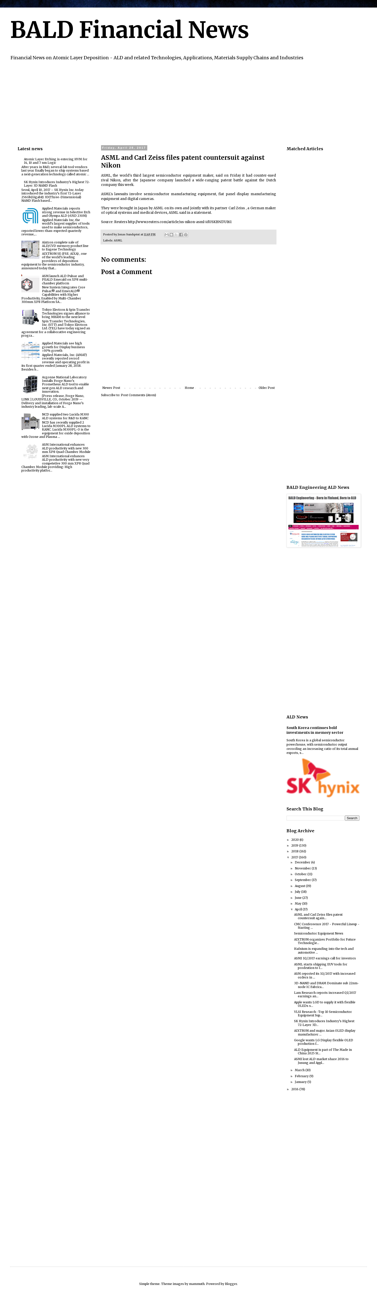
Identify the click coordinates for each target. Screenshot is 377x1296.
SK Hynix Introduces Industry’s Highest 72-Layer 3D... (324, 1022)
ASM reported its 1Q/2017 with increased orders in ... (324, 975)
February (302, 1076)
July (298, 892)
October (301, 874)
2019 (295, 845)
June (298, 898)
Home (189, 388)
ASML (118, 240)
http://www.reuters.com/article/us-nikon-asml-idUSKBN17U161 (179, 222)
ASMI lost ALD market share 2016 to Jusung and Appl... (321, 1060)
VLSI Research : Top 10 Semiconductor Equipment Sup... (323, 1013)
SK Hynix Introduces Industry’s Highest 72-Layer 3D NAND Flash (57, 183)
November (303, 868)
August (300, 886)
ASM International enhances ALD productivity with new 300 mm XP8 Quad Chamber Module (66, 448)
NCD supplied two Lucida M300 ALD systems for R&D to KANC (65, 416)
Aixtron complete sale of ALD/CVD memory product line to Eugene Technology (65, 245)
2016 (295, 1089)
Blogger (231, 1284)
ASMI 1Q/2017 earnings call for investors (325, 958)
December (303, 862)
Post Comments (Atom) (138, 395)
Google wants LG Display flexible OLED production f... (323, 1042)
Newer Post (111, 388)
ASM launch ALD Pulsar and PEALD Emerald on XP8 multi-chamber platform (65, 279)
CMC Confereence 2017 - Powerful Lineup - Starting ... (326, 925)
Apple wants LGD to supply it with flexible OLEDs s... (324, 1004)
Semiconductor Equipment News (318, 933)
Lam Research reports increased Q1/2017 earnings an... (325, 994)
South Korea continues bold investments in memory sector (315, 730)
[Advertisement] (168, 102)
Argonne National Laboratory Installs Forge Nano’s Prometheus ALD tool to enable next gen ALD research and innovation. (65, 384)
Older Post (267, 388)
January (301, 1082)
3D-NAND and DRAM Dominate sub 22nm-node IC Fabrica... (326, 985)
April (299, 909)
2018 (295, 851)
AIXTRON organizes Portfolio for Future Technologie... (325, 941)
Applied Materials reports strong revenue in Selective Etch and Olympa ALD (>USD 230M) (66, 212)
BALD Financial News (129, 30)
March (300, 1070)
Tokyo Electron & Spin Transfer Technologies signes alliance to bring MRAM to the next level (66, 313)
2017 (295, 857)
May (298, 903)
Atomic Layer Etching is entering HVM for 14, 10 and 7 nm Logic (55, 161)
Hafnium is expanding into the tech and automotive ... (324, 950)
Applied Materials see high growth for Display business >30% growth (63, 346)
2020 (295, 840)
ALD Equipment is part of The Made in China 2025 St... (323, 1051)
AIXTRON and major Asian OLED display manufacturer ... (324, 1032)
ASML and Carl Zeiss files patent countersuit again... (318, 916)
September (303, 880)
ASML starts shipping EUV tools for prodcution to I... (320, 966)
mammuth (197, 1284)
